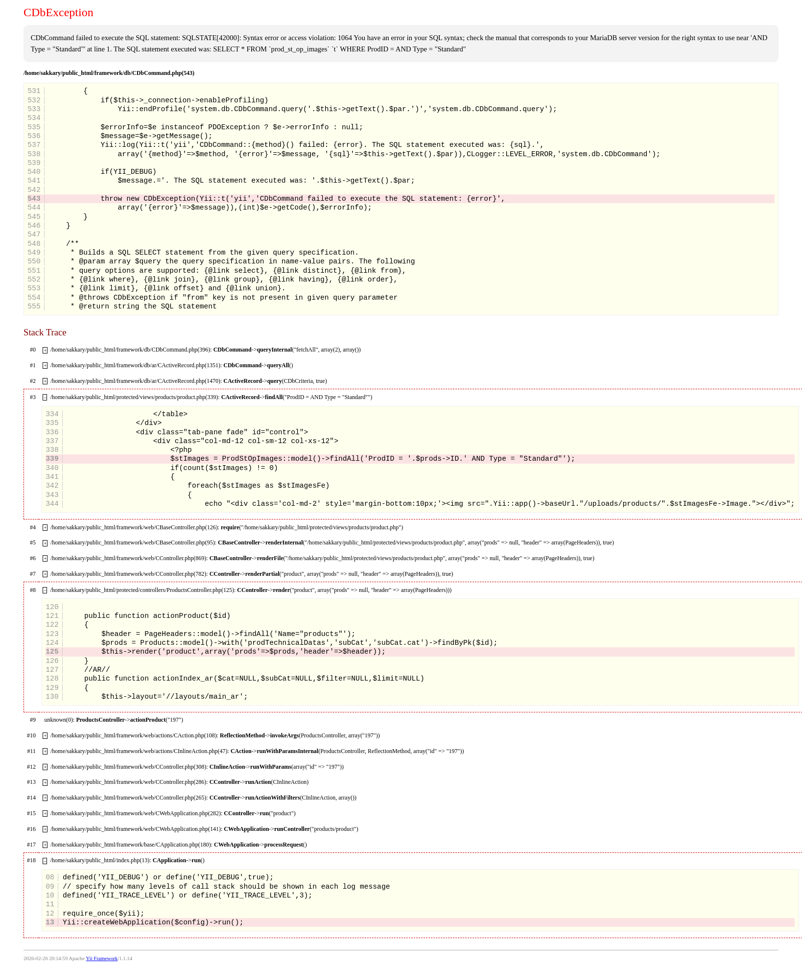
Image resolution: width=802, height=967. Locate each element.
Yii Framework (102, 958)
